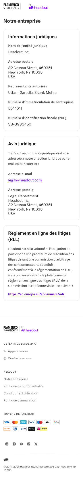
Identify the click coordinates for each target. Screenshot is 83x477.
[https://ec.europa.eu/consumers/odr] (36, 294)
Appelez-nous (18, 351)
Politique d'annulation (20, 400)
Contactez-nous (20, 358)
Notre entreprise (16, 379)
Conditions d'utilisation (21, 393)
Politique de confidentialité (24, 386)
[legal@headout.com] (25, 180)
